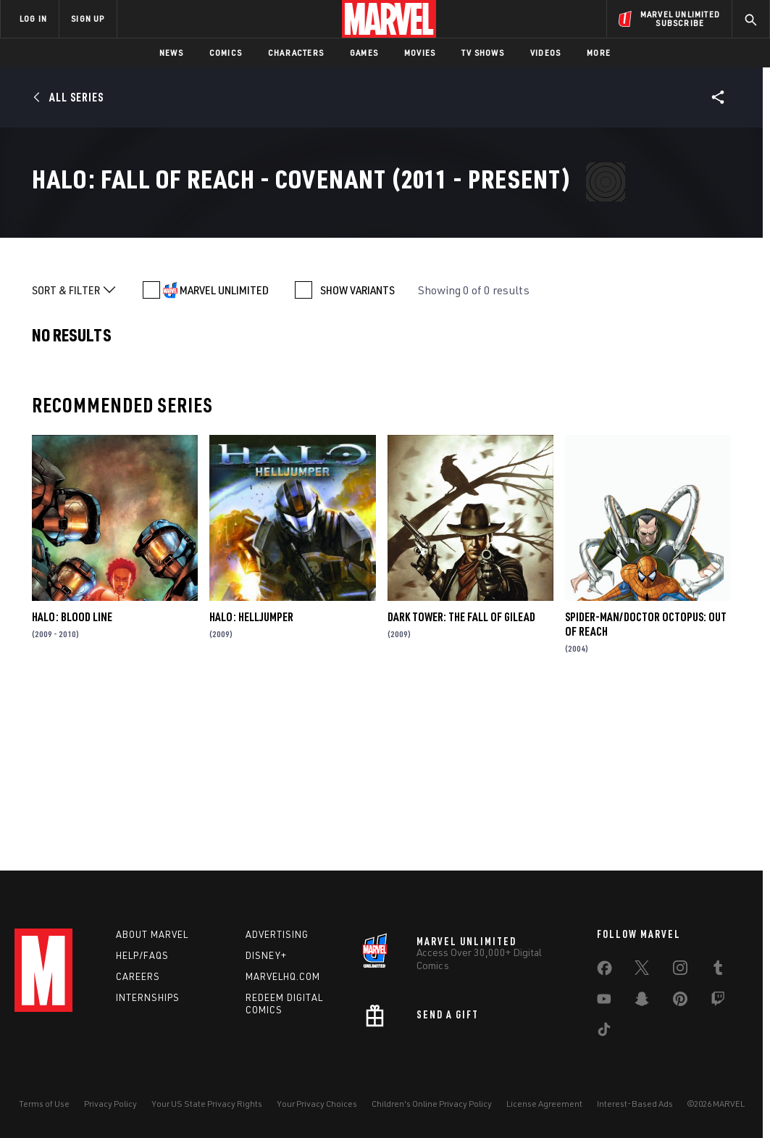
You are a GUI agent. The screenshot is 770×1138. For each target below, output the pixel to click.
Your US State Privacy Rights (206, 1103)
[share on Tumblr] (718, 970)
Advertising (277, 934)
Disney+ (266, 955)
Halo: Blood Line (72, 783)
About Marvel (152, 934)
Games (364, 52)
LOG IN (33, 18)
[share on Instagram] (680, 970)
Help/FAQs (142, 955)
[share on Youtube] (604, 1001)
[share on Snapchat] (642, 1001)
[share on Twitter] (642, 970)
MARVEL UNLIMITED (224, 456)
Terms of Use (44, 1103)
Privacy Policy (110, 1103)
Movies (419, 52)
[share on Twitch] (718, 1001)
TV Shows (482, 52)
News (171, 52)
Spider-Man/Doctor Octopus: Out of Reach (646, 790)
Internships (148, 997)
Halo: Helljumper (251, 783)
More (599, 52)
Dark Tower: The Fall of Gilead (461, 783)
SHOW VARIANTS (357, 456)
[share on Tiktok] (604, 1032)
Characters (296, 52)
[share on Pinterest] (680, 1001)
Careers (138, 976)
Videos (545, 52)
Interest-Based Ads (635, 1103)
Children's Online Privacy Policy (432, 1103)
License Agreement (544, 1103)
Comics (225, 52)
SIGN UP (87, 18)
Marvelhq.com (283, 976)
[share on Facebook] (604, 971)
